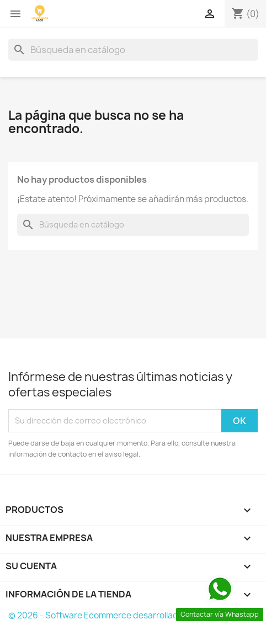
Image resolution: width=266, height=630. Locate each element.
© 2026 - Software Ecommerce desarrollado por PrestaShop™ (131, 615)
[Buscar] (133, 50)
